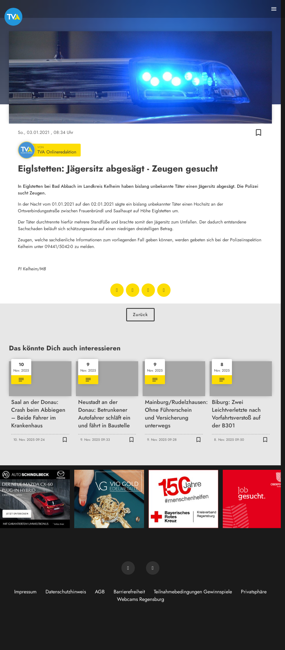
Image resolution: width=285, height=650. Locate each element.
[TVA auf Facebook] (128, 568)
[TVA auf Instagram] (152, 568)
